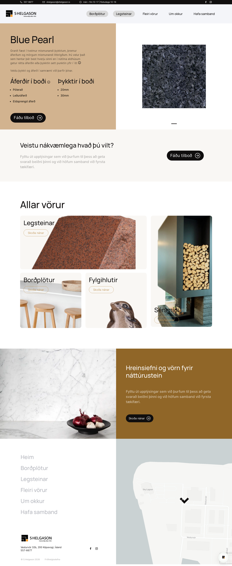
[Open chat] (223, 557)
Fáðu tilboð (29, 118)
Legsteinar (124, 14)
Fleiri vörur (150, 14)
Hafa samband (39, 513)
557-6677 (27, 552)
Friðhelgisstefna (52, 561)
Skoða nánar (36, 233)
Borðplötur (97, 14)
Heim (27, 458)
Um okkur (33, 502)
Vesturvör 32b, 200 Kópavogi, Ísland (41, 548)
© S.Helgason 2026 (30, 561)
